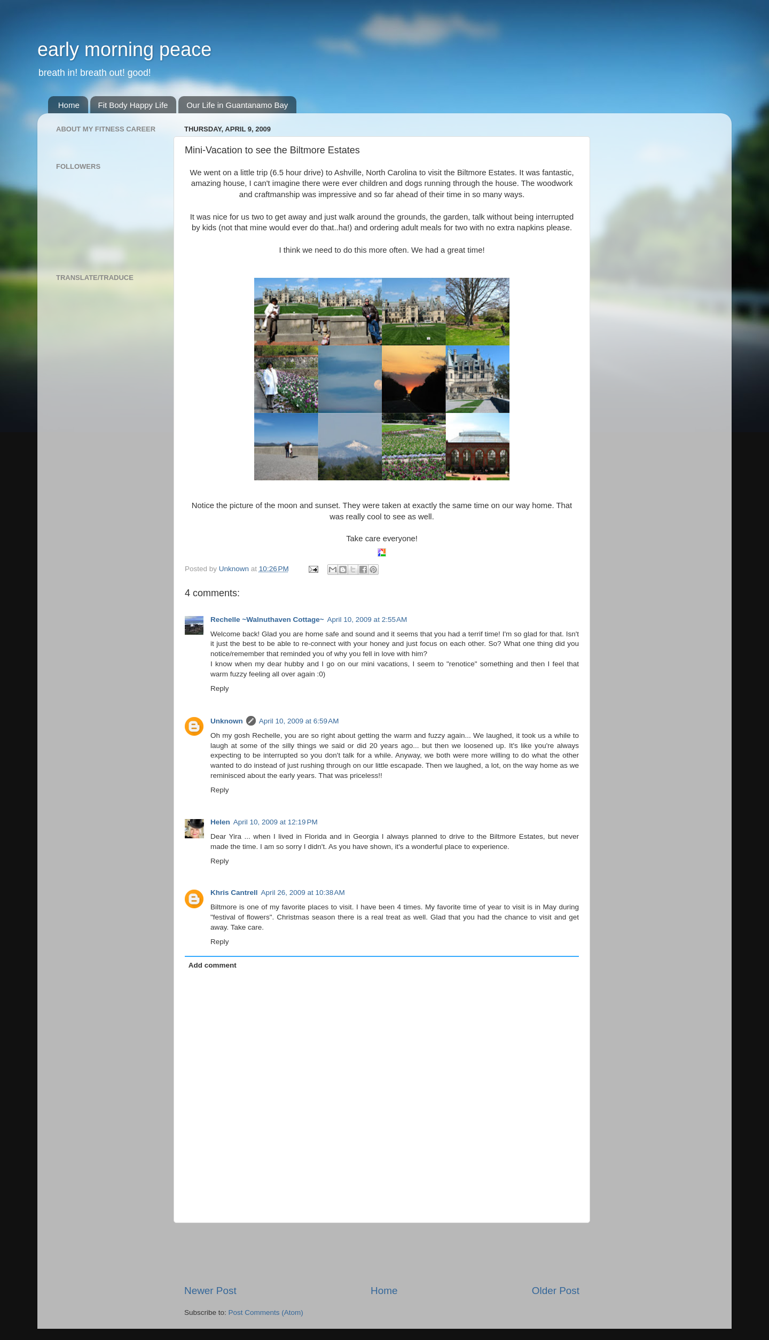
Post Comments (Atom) (266, 1312)
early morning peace (124, 49)
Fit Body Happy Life (133, 105)
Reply (219, 688)
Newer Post (210, 1290)
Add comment (213, 965)
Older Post (555, 1290)
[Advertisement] (381, 1253)
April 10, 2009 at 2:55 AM (367, 620)
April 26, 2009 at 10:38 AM (303, 893)
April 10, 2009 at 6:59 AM (299, 721)
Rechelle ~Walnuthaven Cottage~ (267, 620)
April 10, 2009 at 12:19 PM (275, 822)
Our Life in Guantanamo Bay (237, 105)
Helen (220, 822)
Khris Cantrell (234, 893)
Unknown (226, 721)
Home (69, 105)
